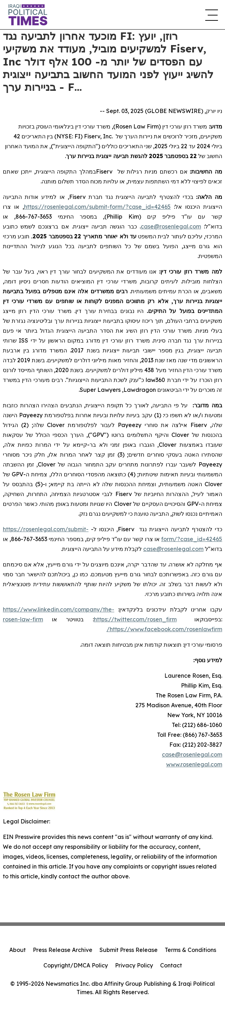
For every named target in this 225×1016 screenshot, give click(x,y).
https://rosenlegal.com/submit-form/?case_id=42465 (97, 206)
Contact (171, 965)
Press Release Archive (62, 949)
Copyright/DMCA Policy (75, 965)
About (17, 949)
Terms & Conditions (190, 949)
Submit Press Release (128, 949)
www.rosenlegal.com (194, 764)
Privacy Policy (134, 965)
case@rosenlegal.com (192, 754)
